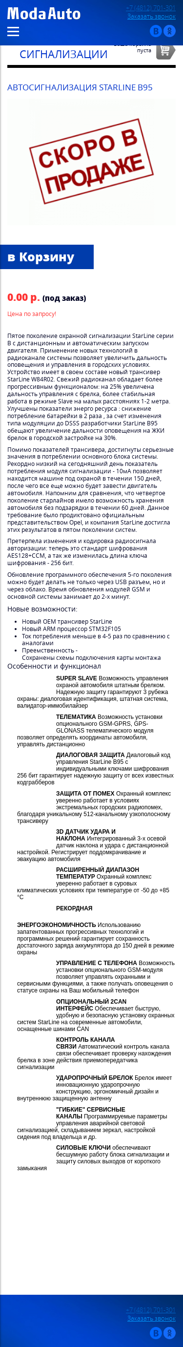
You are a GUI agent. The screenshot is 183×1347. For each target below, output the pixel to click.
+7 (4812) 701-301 (151, 8)
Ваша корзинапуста (132, 47)
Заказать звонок (151, 16)
